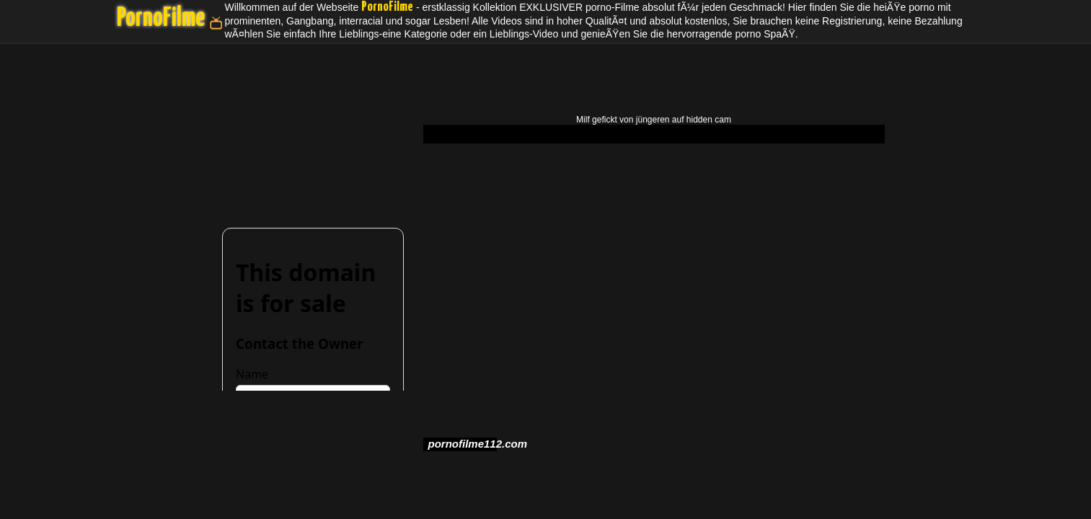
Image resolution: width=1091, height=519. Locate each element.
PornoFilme (161, 19)
